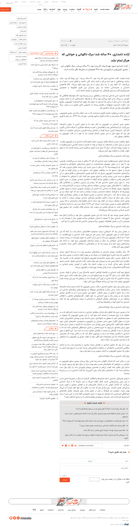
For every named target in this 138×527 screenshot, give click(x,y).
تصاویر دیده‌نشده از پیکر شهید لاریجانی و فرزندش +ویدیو (46, 59)
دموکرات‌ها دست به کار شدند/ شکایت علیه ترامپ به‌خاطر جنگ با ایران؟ (44, 315)
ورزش (65, 9)
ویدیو (39, 9)
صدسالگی (55, 1)
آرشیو (16, 1)
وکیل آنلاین (13, 22)
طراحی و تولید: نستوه (119, 524)
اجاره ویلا (23, 31)
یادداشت (32, 1)
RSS (34, 509)
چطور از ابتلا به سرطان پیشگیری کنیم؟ (42, 226)
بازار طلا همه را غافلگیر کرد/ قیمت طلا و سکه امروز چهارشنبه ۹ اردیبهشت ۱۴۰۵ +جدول (43, 113)
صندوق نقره (22, 22)
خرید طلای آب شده (20, 44)
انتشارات (24, 1)
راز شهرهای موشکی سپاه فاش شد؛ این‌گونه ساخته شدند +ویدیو (45, 73)
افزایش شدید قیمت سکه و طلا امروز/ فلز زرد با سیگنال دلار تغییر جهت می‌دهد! (44, 189)
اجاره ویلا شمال (21, 18)
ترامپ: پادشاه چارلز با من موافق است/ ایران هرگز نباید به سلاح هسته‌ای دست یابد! (43, 255)
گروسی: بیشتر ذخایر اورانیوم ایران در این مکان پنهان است (44, 204)
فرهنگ (87, 9)
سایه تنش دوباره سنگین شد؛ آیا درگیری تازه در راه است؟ (46, 122)
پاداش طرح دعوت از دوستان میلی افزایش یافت (45, 393)
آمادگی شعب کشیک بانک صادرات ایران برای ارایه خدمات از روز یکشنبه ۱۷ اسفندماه (43, 365)
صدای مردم (39, 2)
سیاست (72, 9)
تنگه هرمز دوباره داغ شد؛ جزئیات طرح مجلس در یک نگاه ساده (104, 430)
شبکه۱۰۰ (63, 1)
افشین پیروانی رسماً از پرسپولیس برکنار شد (45, 174)
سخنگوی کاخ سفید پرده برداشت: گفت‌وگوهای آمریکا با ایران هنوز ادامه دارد (44, 80)
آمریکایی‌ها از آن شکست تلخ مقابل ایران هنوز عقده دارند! (45, 196)
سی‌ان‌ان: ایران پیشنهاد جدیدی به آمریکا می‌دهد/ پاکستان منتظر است (45, 160)
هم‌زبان (46, 1)
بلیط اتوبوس (22, 64)
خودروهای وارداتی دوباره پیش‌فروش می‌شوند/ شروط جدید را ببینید (44, 322)
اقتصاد (79, 9)
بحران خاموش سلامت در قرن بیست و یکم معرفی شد (44, 167)
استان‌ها (52, 9)
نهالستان (14, 39)
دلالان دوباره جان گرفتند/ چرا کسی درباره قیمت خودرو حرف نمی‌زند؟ (102, 425)
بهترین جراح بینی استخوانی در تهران (20, 58)
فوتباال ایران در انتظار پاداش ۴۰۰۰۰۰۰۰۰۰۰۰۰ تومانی (47, 271)
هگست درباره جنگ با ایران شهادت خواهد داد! (45, 286)
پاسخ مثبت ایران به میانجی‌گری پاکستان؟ (46, 221)
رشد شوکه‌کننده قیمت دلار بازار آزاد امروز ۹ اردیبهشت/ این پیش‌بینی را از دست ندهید (43, 212)
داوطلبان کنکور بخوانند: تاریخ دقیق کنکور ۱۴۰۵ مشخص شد (44, 240)
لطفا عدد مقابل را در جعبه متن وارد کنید (115, 481)
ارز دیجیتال (13, 52)
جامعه (96, 9)
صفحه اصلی (124, 41)
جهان (59, 9)
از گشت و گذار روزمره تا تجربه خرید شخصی (45, 378)
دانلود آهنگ (22, 39)
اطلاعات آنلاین (123, 6)
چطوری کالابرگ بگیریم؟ (47, 398)
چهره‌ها (110, 41)
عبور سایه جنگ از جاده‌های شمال (44, 333)
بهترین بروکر (22, 52)
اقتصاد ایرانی (22, 48)
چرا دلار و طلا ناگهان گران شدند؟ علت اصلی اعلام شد (44, 293)
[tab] (51, 53)
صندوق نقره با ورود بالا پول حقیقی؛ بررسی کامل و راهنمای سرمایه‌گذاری (45, 338)
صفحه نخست (104, 9)
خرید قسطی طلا (21, 35)
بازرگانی (51, 328)
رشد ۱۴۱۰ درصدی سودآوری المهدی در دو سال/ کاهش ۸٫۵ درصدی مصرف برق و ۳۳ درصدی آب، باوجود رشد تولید (44, 356)
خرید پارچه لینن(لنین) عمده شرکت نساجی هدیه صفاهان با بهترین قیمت (44, 372)
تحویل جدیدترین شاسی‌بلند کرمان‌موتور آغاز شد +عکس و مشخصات (45, 386)
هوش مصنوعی (21, 27)
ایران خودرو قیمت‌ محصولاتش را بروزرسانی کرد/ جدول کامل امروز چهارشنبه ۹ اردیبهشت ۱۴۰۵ (94, 420)
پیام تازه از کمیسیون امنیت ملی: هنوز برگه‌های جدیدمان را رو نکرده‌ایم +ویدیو (44, 232)
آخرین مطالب (49, 136)
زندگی (45, 9)
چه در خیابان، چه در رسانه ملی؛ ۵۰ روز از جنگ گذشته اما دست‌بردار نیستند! (44, 182)
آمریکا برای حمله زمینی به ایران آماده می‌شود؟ (44, 66)
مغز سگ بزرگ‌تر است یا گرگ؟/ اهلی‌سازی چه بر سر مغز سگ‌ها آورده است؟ (100, 408)
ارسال (65, 479)
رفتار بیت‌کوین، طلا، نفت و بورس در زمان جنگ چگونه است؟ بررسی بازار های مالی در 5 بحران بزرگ (45, 347)
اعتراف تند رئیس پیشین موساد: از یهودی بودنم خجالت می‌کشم (45, 301)
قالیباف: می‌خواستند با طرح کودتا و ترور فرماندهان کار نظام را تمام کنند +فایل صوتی (43, 151)
